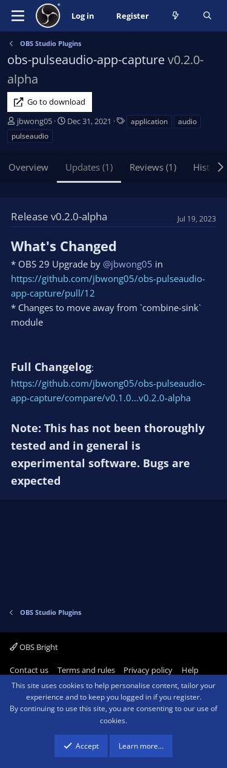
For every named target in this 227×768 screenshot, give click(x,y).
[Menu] (18, 15)
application (149, 121)
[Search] (207, 16)
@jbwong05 (128, 264)
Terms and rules (86, 670)
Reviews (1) (153, 167)
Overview (28, 167)
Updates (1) (89, 167)
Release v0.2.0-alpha (59, 216)
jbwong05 (34, 121)
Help (190, 670)
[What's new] (176, 16)
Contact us (29, 670)
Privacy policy (148, 670)
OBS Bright (34, 647)
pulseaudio (30, 136)
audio (187, 121)
